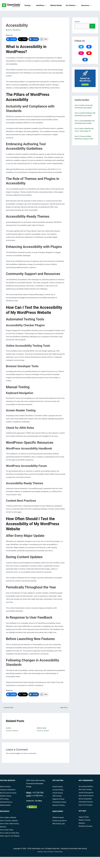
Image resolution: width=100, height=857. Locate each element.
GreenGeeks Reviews (86, 802)
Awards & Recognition (87, 793)
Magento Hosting (58, 799)
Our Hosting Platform (86, 787)
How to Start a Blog (7, 830)
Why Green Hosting (86, 790)
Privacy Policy (58, 852)
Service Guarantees (86, 799)
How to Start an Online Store (10, 833)
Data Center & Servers (87, 796)
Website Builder (54, 5)
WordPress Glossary (86, 826)
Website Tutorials (85, 820)
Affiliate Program (58, 818)
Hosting (28, 5)
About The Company (86, 805)
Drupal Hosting (57, 787)
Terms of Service (48, 852)
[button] (31, 5)
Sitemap (40, 852)
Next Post (64, 708)
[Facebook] (11, 39)
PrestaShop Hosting (59, 802)
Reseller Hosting (6, 796)
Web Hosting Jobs (59, 824)
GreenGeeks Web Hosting (78, 849)
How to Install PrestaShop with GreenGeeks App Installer (84, 115)
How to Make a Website (8, 818)
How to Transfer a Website (9, 821)
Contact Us (30, 801)
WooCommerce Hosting (9, 793)
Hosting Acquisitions (60, 821)
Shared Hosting (5, 787)
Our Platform (69, 5)
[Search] (92, 26)
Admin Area (42, 728)
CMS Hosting (57, 796)
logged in (18, 754)
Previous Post (8, 708)
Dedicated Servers (6, 802)
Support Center (84, 817)
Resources (83, 5)
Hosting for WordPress (8, 790)
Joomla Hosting (58, 790)
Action (9, 728)
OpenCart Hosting (59, 805)
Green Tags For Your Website (10, 836)
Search (77, 22)
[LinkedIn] (33, 39)
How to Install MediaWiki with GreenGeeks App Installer (84, 125)
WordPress (40, 5)
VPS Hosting (4, 799)
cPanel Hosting (58, 793)
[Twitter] (23, 39)
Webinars (82, 823)
